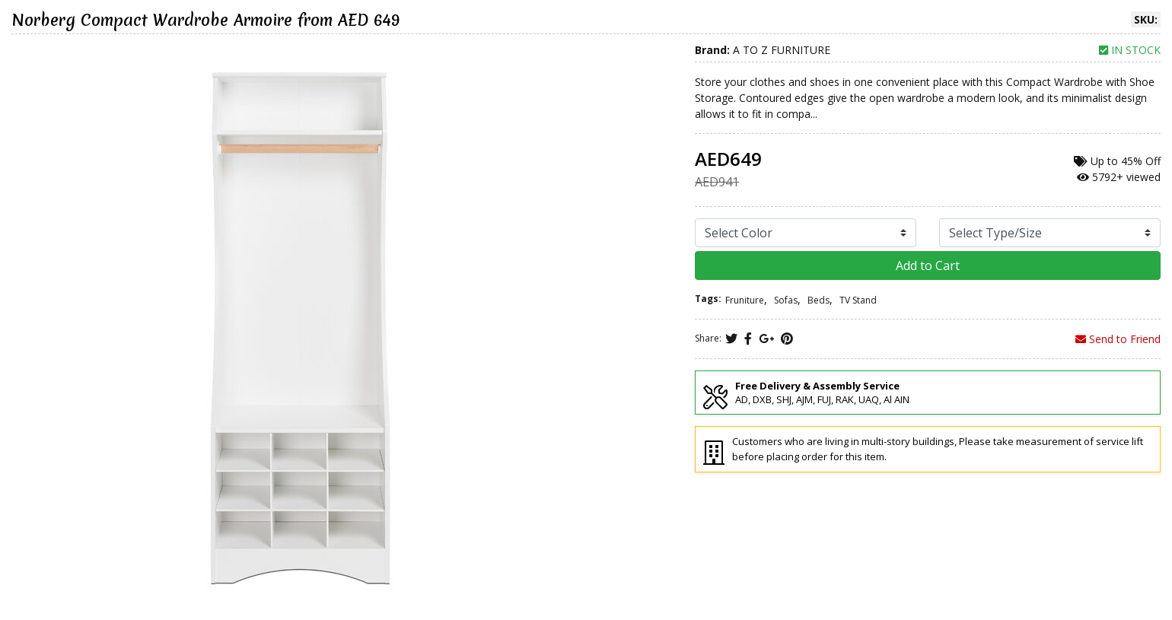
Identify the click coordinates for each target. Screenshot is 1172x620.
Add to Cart (928, 265)
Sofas (786, 300)
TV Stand (858, 300)
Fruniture (744, 300)
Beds (818, 300)
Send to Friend (1118, 339)
